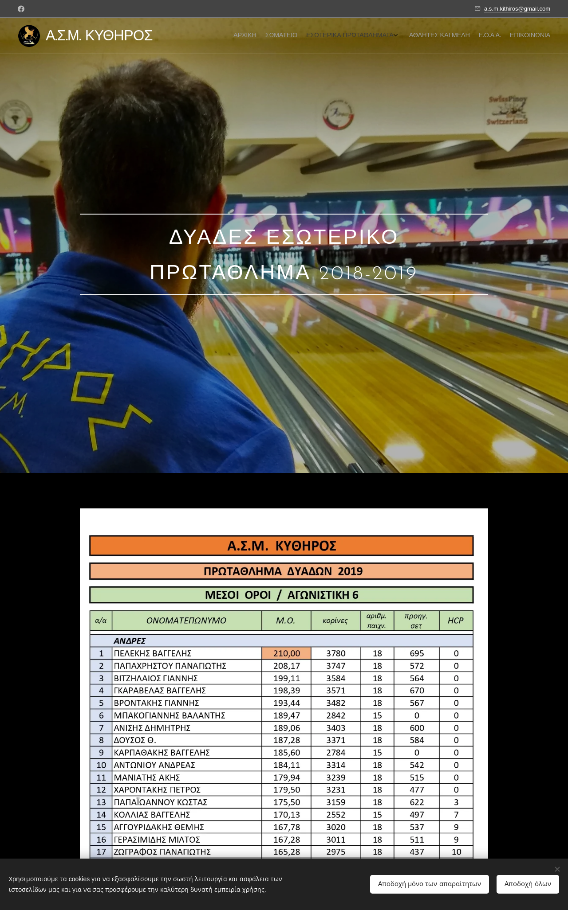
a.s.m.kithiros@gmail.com (517, 8)
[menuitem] (500, 36)
